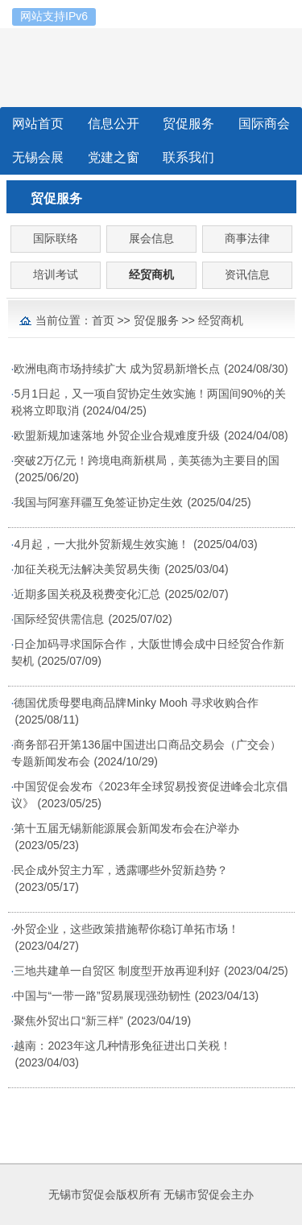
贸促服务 (156, 320)
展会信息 (151, 238)
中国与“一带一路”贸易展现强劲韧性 (102, 995)
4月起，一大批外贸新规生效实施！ (101, 544)
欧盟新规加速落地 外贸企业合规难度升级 (117, 435)
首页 (103, 320)
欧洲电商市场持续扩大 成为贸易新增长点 (117, 368)
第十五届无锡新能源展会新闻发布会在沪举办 (126, 828)
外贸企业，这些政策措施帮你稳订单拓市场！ (126, 928)
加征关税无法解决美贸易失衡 (87, 569)
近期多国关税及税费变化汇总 (87, 594)
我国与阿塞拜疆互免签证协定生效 (98, 502)
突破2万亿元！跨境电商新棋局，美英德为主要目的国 (146, 460)
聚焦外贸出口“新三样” (68, 1020)
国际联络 (55, 238)
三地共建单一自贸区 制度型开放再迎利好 (117, 970)
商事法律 (247, 238)
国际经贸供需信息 (59, 618)
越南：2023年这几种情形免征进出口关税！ (122, 1045)
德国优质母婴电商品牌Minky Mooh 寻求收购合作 (136, 702)
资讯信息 (247, 274)
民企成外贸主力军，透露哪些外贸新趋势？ (121, 870)
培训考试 (55, 274)
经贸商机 (151, 274)
